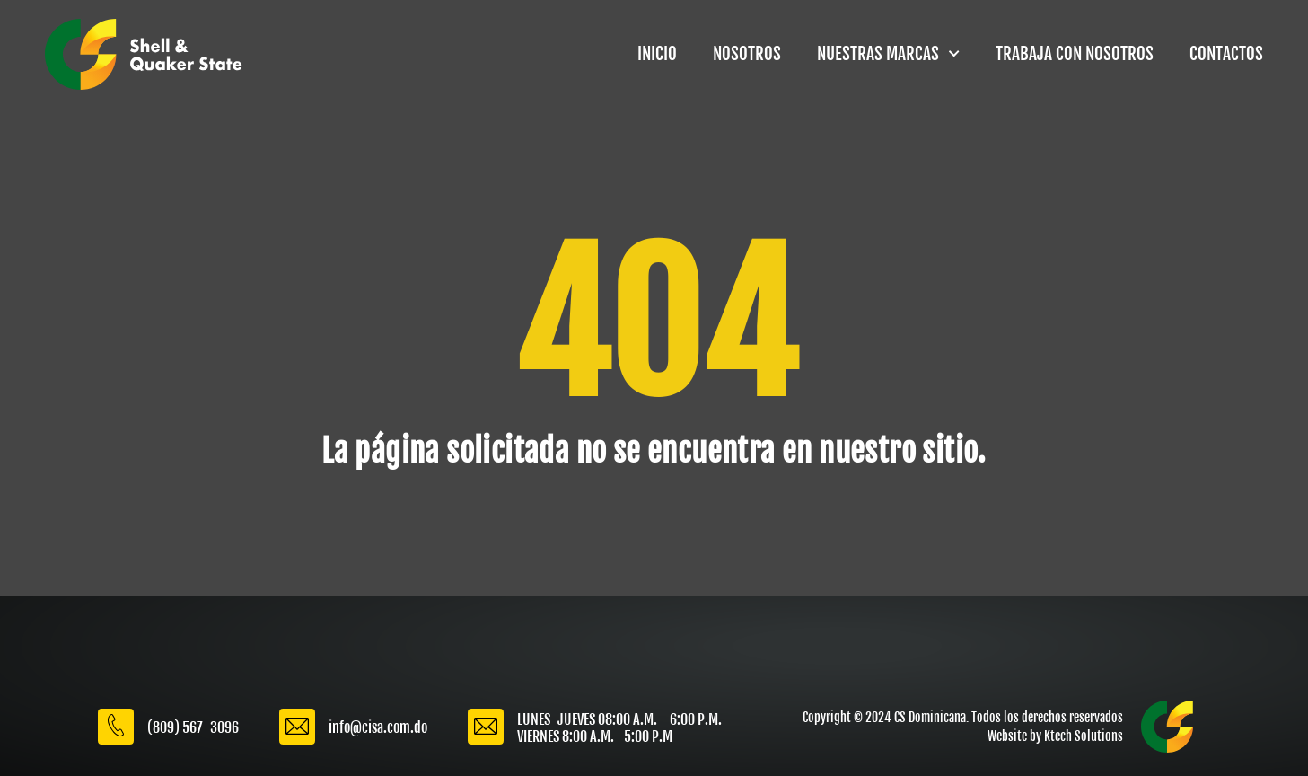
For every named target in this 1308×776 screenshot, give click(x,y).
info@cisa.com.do (378, 727)
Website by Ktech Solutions (1055, 736)
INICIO (657, 54)
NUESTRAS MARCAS (888, 53)
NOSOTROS (747, 54)
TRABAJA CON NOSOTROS (1075, 54)
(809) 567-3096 (193, 727)
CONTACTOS (1226, 54)
